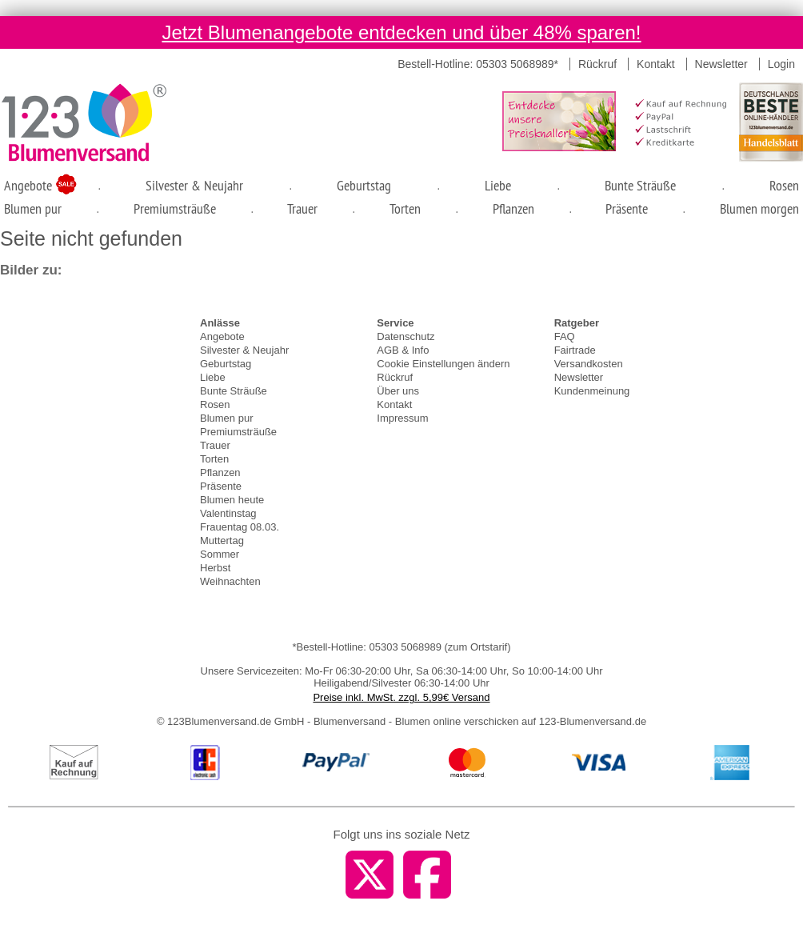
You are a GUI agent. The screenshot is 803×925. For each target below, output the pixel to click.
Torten (405, 208)
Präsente (626, 208)
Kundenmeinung (592, 391)
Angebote (30, 185)
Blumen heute (232, 500)
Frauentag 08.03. (239, 527)
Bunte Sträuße (640, 185)
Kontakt (655, 64)
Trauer (302, 208)
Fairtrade (575, 350)
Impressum (402, 418)
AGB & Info (403, 350)
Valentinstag (228, 513)
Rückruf (597, 64)
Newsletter (721, 64)
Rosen (784, 185)
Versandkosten (588, 364)
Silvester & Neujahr (194, 185)
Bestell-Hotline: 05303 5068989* (478, 64)
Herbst (215, 568)
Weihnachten (230, 581)
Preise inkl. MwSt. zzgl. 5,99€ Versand (401, 697)
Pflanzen (513, 208)
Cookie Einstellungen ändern (443, 364)
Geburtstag (364, 185)
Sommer (219, 554)
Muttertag (222, 541)
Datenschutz (405, 336)
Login (781, 64)
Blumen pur (33, 208)
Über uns (398, 391)
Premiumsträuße (175, 208)
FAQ (564, 336)
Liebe (498, 185)
